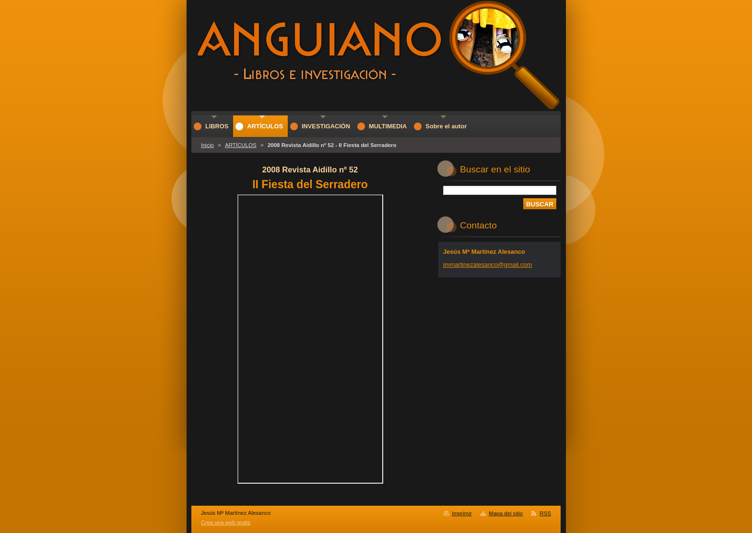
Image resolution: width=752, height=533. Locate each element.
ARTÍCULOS (241, 145)
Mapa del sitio (506, 513)
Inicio (207, 145)
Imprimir (462, 513)
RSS (545, 513)
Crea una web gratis (225, 522)
